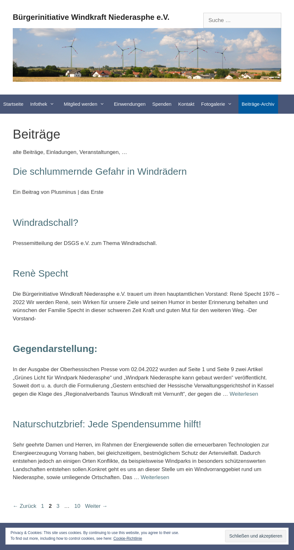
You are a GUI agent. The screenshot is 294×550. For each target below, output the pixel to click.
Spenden (161, 104)
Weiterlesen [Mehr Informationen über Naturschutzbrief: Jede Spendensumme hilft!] (155, 477)
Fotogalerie (219, 104)
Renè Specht (40, 273)
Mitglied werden (87, 104)
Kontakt (186, 104)
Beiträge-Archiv (258, 104)
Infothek (45, 104)
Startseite (13, 104)
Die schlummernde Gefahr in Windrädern (100, 171)
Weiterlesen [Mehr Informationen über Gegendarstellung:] (244, 394)
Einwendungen (130, 104)
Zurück (24, 506)
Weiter (96, 506)
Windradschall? (45, 222)
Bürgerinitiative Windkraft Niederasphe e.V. (91, 17)
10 (78, 506)
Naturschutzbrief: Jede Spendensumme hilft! (107, 424)
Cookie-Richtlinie (127, 538)
